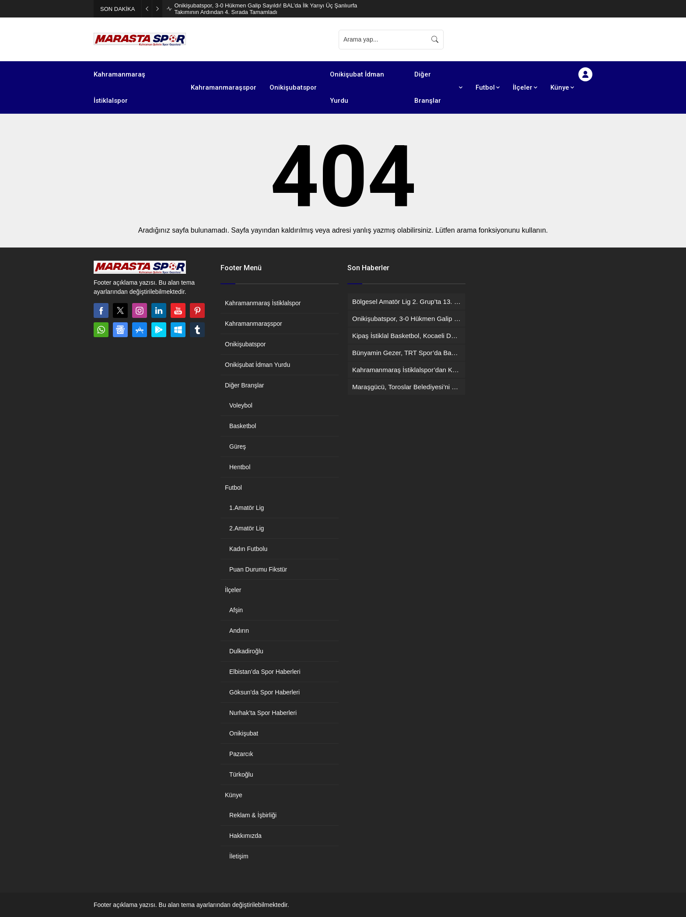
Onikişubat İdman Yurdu (257, 364)
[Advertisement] (522, 39)
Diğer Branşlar (244, 385)
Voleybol (240, 405)
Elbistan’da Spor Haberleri (265, 671)
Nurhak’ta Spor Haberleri (263, 712)
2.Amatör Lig (246, 528)
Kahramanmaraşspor (253, 323)
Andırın (239, 630)
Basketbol (242, 425)
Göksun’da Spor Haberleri (264, 692)
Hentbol (239, 467)
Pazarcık (241, 753)
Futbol (233, 487)
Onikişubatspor (245, 344)
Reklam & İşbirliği (252, 815)
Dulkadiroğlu (246, 651)
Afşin (236, 610)
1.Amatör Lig (246, 507)
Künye (233, 794)
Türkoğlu (241, 774)
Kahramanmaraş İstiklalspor (263, 303)
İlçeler (233, 589)
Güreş (237, 446)
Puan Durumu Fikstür (258, 569)
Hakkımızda (245, 835)
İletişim (238, 856)
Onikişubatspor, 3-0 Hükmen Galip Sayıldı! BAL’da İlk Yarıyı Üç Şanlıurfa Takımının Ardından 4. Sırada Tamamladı (265, 8)
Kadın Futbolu (248, 548)
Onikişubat (243, 733)
